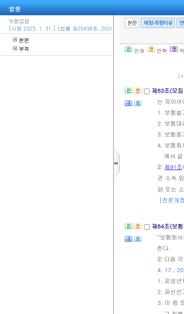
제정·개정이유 (158, 23)
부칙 (21, 48)
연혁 (157, 50)
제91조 (173, 167)
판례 (134, 50)
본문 (21, 40)
